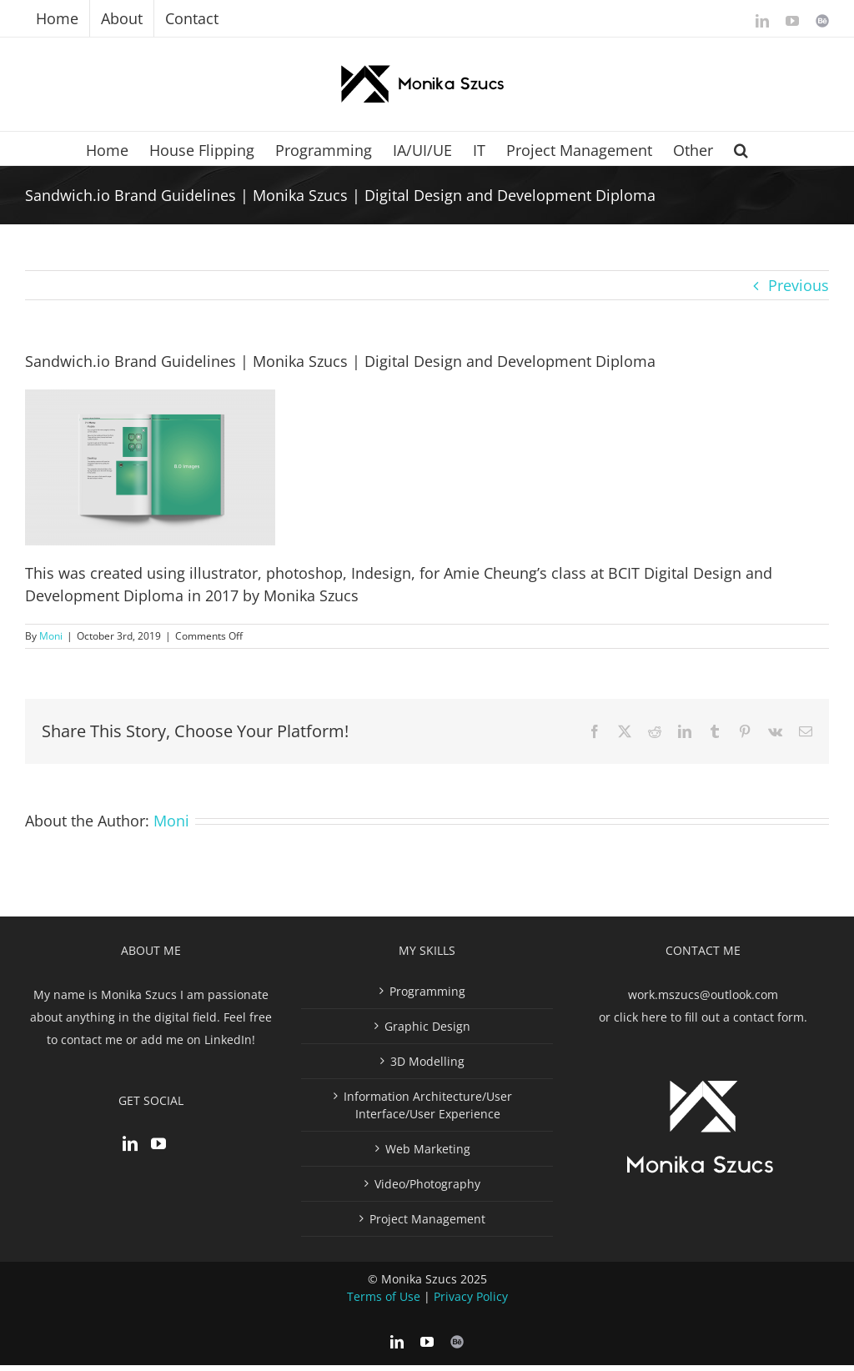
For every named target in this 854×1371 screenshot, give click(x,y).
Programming (427, 991)
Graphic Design (427, 1026)
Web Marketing (427, 1149)
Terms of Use (383, 1296)
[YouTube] (158, 1143)
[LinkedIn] (130, 1143)
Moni (51, 636)
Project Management (427, 1219)
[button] (741, 148)
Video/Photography (427, 1184)
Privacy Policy (471, 1296)
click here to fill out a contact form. (710, 1017)
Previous (798, 285)
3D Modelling (427, 1061)
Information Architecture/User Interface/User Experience (428, 1105)
